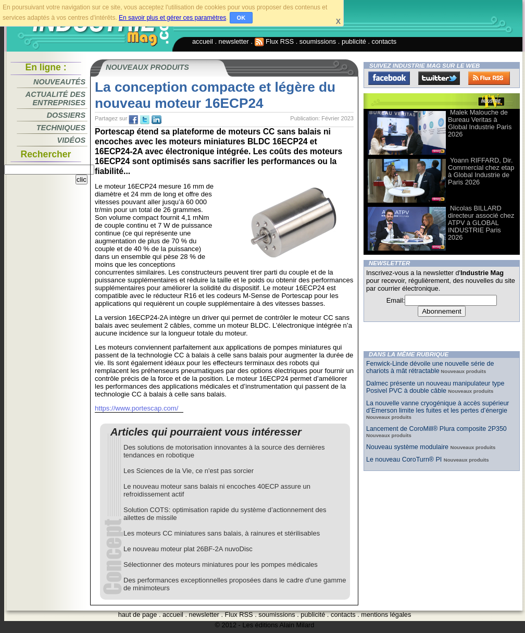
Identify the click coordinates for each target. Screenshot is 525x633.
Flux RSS (274, 41)
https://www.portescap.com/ (136, 408)
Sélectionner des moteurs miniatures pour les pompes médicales (220, 564)
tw (145, 120)
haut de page (137, 614)
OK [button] (241, 18)
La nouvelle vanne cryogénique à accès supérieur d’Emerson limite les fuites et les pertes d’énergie (437, 407)
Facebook (389, 78)
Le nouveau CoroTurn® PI (405, 459)
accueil (202, 41)
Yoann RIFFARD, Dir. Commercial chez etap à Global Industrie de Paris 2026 (481, 171)
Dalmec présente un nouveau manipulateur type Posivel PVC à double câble (435, 387)
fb (133, 120)
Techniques (60, 127)
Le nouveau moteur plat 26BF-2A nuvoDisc (188, 549)
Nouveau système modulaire (408, 447)
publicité (354, 41)
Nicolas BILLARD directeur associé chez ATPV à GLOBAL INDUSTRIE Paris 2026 (481, 222)
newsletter (234, 41)
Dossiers (66, 115)
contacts (384, 41)
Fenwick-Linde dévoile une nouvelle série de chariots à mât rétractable (430, 367)
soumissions (317, 41)
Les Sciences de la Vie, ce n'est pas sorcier (188, 471)
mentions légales (386, 614)
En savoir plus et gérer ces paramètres (172, 17)
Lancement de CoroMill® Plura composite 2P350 (436, 428)
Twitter (439, 78)
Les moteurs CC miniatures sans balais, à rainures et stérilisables (221, 533)
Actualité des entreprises (55, 98)
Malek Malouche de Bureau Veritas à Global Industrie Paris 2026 (479, 123)
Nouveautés (59, 82)
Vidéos (71, 140)
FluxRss (489, 78)
